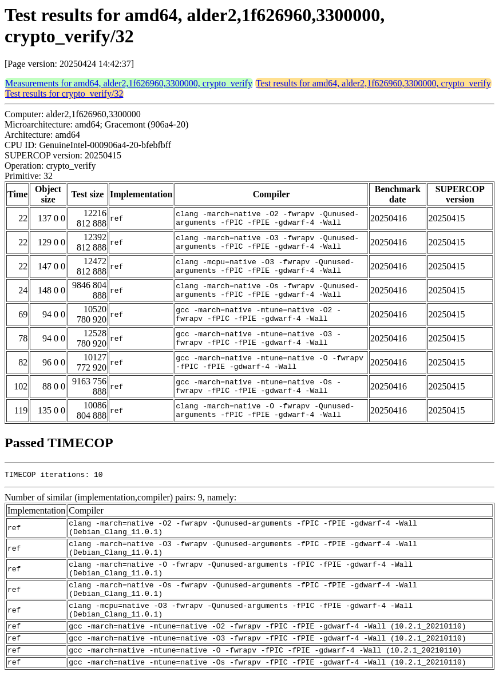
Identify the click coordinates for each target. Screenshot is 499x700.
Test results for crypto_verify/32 (64, 93)
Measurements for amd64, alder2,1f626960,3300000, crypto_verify (128, 83)
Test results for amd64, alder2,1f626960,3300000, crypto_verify (373, 83)
